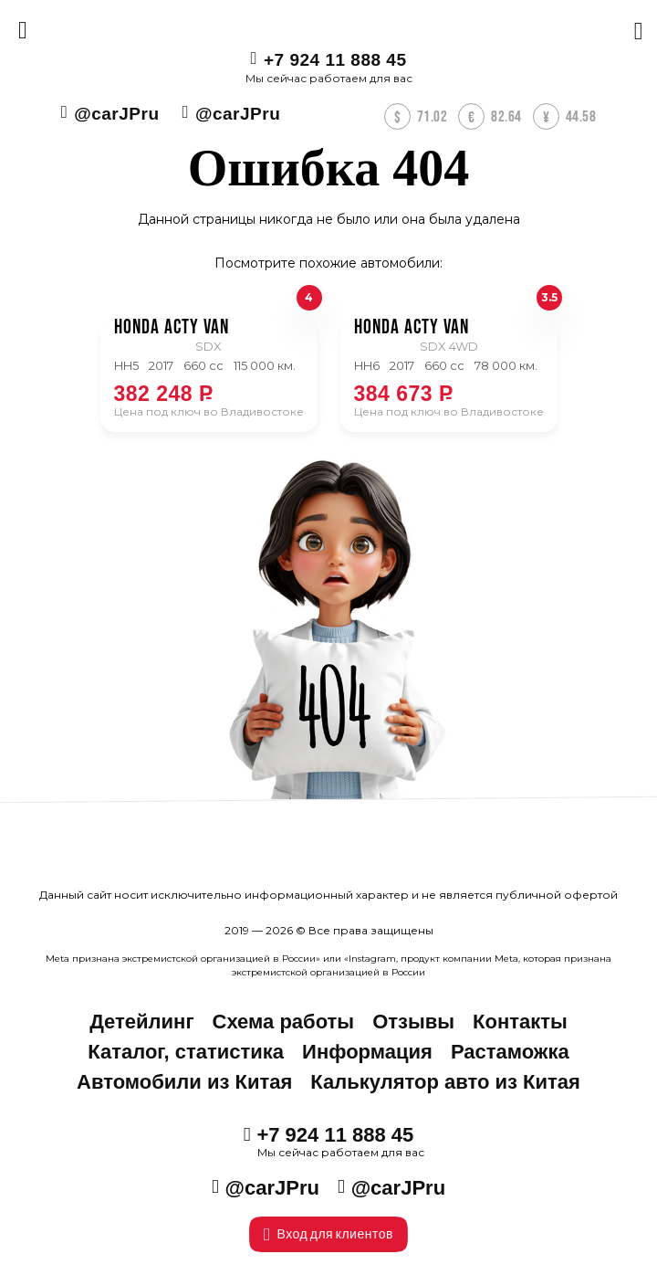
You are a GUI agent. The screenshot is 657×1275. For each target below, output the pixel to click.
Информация (367, 1051)
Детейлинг (141, 1021)
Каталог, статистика (186, 1051)
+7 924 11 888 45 (335, 59)
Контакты (520, 1021)
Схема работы (284, 1021)
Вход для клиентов (328, 1234)
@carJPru (116, 113)
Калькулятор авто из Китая (445, 1081)
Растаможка (510, 1051)
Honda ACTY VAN (171, 328)
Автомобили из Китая (184, 1081)
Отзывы (413, 1021)
